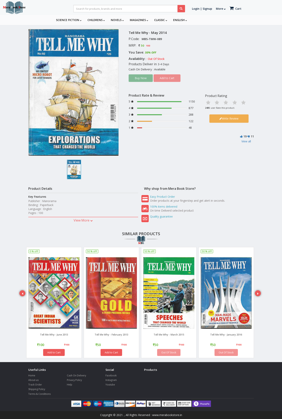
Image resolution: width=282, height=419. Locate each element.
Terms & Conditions (39, 394)
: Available (159, 69)
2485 (207, 107)
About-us (33, 380)
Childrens (96, 20)
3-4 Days (163, 64)
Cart (235, 8)
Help (69, 384)
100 (148, 45)
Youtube (110, 384)
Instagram (111, 380)
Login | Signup (202, 9)
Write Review (228, 118)
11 (252, 136)
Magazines (139, 20)
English (180, 20)
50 (142, 45)
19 (245, 136)
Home (31, 375)
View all (246, 141)
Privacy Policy (74, 380)
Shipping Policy (36, 389)
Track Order (35, 384)
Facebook (111, 375)
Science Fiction (69, 20)
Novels (117, 20)
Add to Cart (54, 352)
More (221, 9)
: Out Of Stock (155, 59)
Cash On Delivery (76, 375)
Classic (160, 20)
